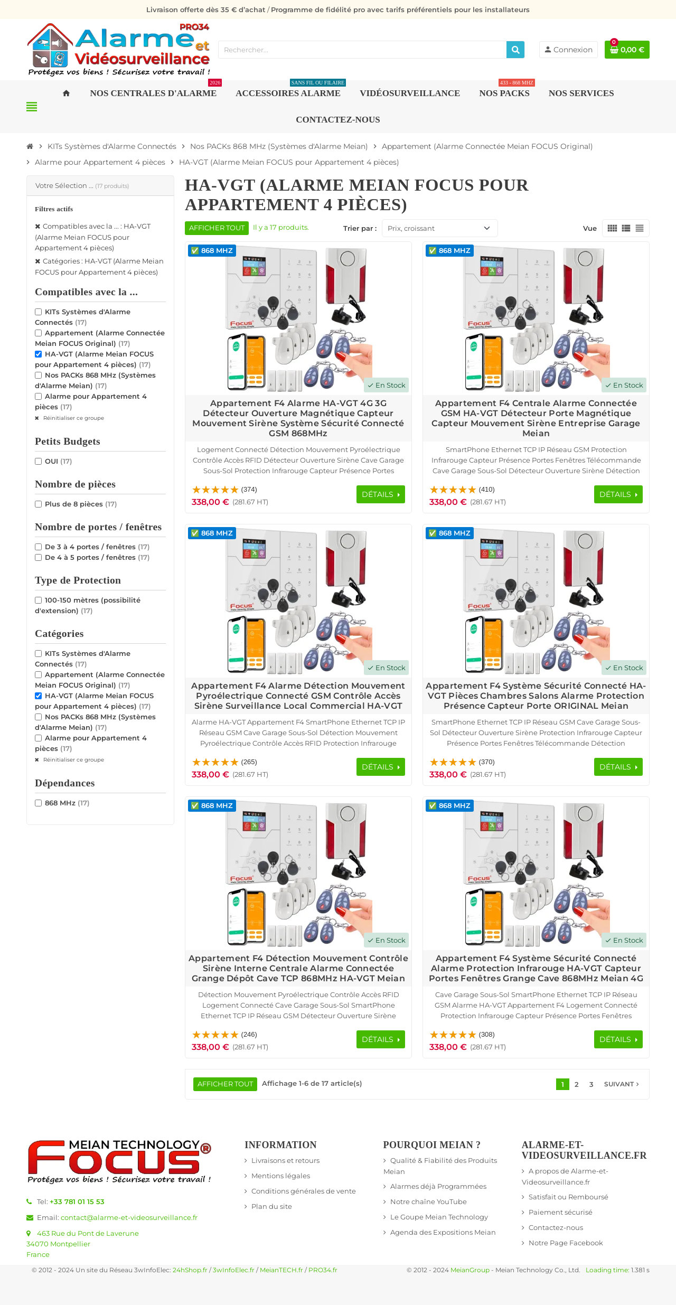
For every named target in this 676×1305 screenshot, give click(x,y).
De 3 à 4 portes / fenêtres (97, 546)
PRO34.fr (322, 1270)
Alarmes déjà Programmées (438, 1186)
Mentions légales (280, 1175)
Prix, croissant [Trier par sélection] (411, 228)
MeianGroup (470, 1270)
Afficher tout (217, 228)
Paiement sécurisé (561, 1212)
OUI (58, 461)
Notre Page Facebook (566, 1242)
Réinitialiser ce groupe (73, 418)
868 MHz (67, 803)
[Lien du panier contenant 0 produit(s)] (627, 50)
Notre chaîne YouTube (428, 1201)
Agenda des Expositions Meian (443, 1232)
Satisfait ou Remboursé (568, 1197)
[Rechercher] (515, 49)
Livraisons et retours (285, 1160)
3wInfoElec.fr (234, 1270)
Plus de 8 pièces (81, 504)
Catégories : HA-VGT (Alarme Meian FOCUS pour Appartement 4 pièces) (99, 266)
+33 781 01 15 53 (77, 1201)
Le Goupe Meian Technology (439, 1217)
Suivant (622, 1084)
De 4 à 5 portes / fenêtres (97, 557)
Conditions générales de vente (303, 1191)
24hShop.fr (190, 1270)
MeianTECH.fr (281, 1270)
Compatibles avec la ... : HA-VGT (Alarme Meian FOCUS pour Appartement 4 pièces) (93, 237)
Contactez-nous (556, 1227)
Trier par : (360, 228)
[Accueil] (30, 146)
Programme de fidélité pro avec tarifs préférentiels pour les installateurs (400, 9)
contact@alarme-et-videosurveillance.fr (129, 1217)
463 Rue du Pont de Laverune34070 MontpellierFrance (82, 1244)
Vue (590, 228)
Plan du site (271, 1206)
